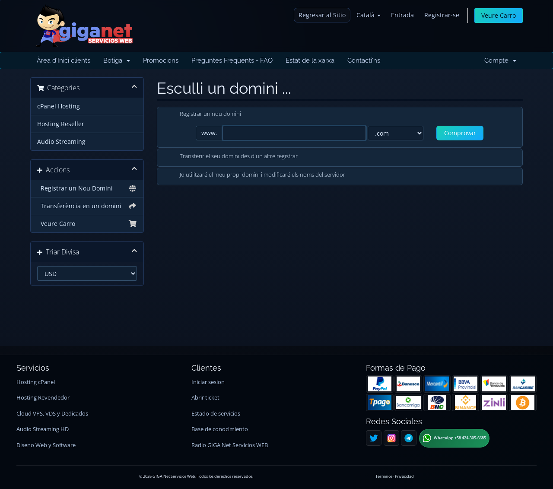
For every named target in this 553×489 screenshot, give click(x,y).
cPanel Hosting (58, 106)
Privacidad (404, 476)
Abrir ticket (205, 397)
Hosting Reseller (60, 124)
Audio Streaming (61, 142)
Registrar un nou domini (203, 114)
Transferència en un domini (87, 206)
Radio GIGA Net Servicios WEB (229, 445)
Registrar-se (441, 15)
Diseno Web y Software (46, 445)
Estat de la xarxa (310, 60)
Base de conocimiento (219, 429)
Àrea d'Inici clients (63, 60)
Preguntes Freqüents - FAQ (232, 60)
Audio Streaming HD (42, 429)
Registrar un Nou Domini (87, 188)
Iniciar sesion (208, 382)
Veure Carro (498, 15)
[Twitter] (373, 438)
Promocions (160, 60)
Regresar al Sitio (322, 15)
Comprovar (460, 133)
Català (368, 15)
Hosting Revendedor (43, 397)
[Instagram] (391, 438)
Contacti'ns (363, 60)
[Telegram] (408, 438)
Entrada (402, 15)
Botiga (116, 60)
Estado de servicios (215, 413)
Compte (500, 60)
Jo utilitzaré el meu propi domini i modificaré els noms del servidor (255, 175)
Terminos (383, 476)
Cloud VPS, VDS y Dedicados (52, 413)
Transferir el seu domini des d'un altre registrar (232, 157)
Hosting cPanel (35, 382)
